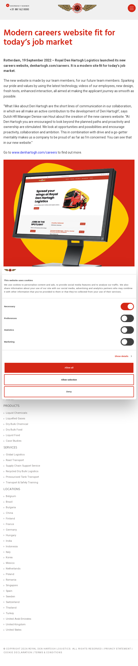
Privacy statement (117, 648)
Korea (9, 557)
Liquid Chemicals (16, 412)
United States (13, 629)
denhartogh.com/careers (49, 65)
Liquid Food (13, 435)
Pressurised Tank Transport (22, 476)
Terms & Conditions (48, 652)
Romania (11, 579)
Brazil (9, 501)
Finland (10, 518)
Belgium (11, 496)
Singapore (12, 585)
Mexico (10, 563)
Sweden (10, 596)
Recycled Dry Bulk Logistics (22, 471)
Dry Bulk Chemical (17, 424)
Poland (10, 574)
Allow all (69, 368)
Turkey (10, 613)
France (10, 524)
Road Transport (15, 460)
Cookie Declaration (17, 652)
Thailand (11, 607)
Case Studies (13, 440)
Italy (8, 552)
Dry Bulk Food (14, 429)
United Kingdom (16, 624)
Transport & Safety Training (22, 482)
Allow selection (69, 380)
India (9, 540)
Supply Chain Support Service (23, 465)
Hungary (11, 535)
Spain (9, 590)
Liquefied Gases (15, 418)
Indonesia (12, 546)
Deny (69, 391)
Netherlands (13, 568)
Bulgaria (11, 507)
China (9, 513)
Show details (121, 356)
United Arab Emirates (18, 618)
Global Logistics (15, 454)
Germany (11, 529)
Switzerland (13, 602)
